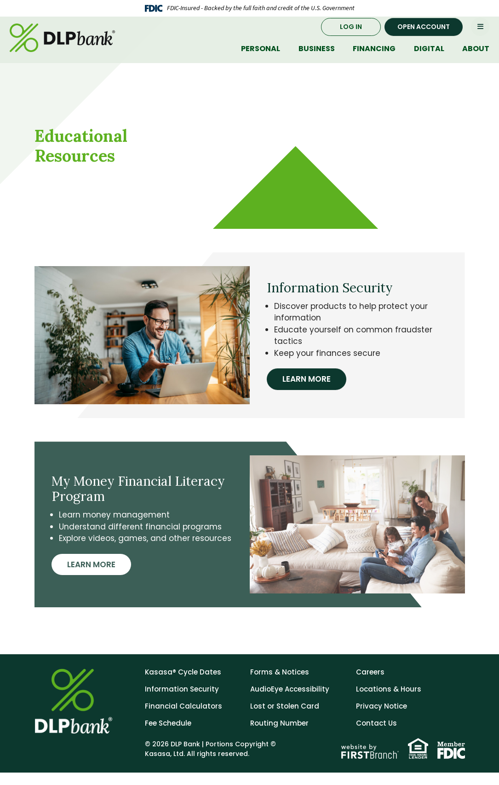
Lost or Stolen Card (284, 718)
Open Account (423, 34)
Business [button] (316, 57)
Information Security (182, 701)
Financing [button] (374, 57)
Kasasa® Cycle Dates (183, 684)
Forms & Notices (279, 684)
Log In (351, 34)
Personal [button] (260, 57)
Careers (370, 684)
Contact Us (376, 735)
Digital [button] (429, 57)
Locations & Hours (388, 701)
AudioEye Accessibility (289, 701)
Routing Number (279, 735)
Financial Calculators (183, 718)
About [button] (475, 57)
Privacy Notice (381, 718)
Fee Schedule (168, 735)
